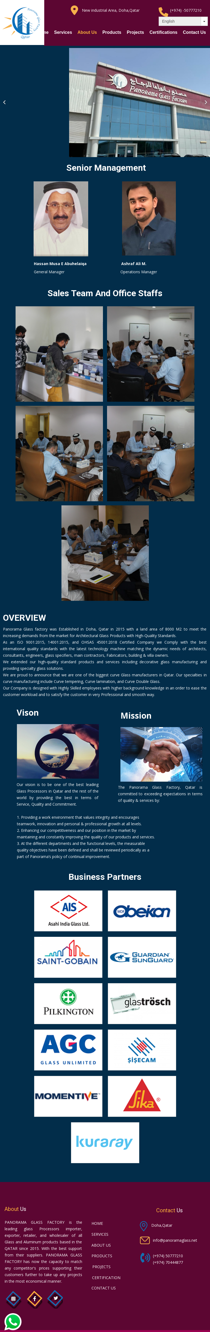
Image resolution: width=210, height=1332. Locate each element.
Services (63, 32)
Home (43, 32)
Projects (135, 32)
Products (111, 32)
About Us (87, 32)
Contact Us (194, 32)
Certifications (163, 32)
